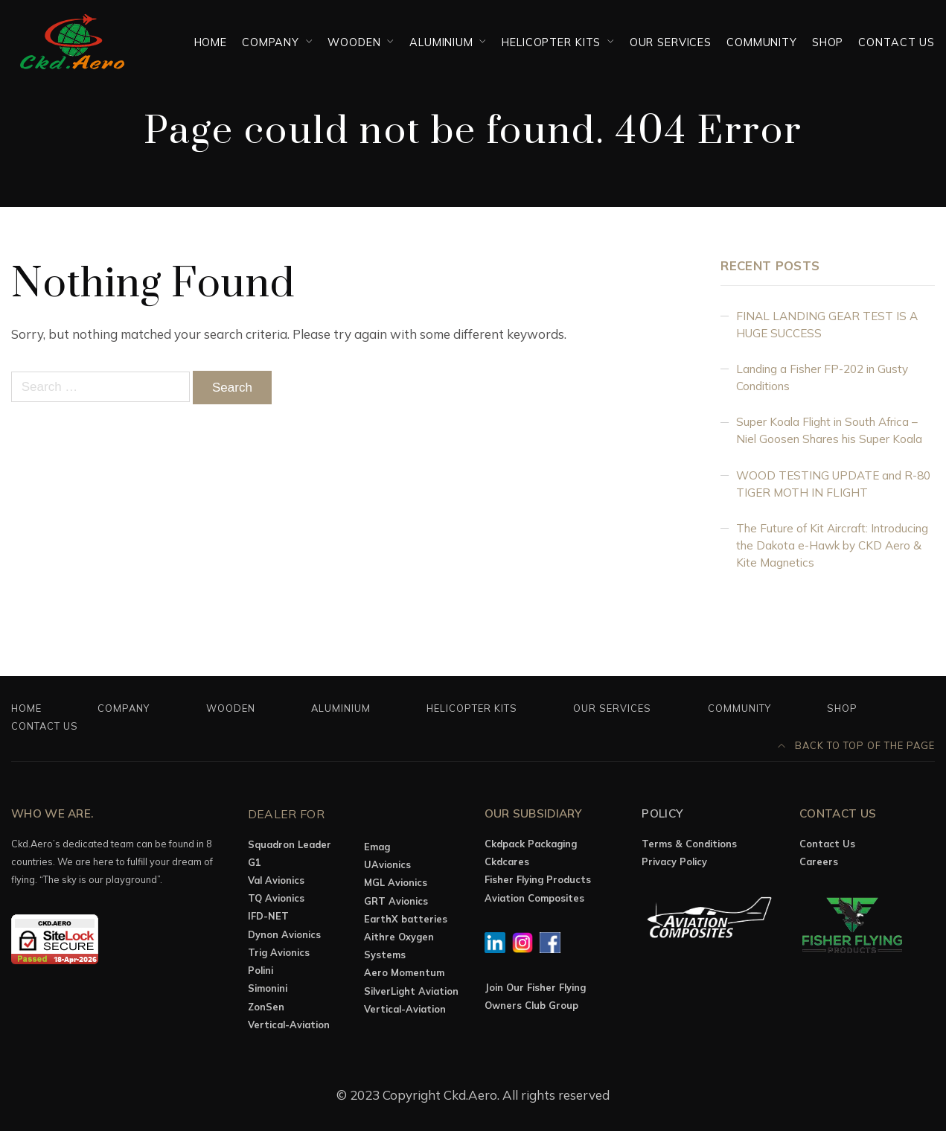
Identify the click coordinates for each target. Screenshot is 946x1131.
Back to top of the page (857, 745)
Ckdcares (507, 861)
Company (270, 42)
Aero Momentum (404, 972)
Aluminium (441, 42)
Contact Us (896, 42)
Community (761, 42)
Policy (662, 813)
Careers (818, 861)
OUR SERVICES (671, 42)
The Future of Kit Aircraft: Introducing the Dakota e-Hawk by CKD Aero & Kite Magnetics (832, 545)
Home (210, 42)
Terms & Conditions (689, 844)
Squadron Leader (289, 844)
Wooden (353, 42)
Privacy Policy (674, 861)
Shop (827, 42)
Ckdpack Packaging (531, 844)
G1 (254, 862)
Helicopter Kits (551, 42)
